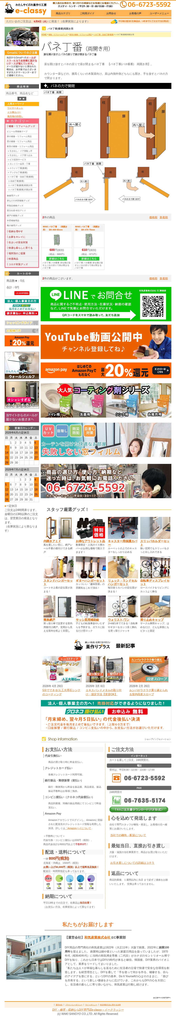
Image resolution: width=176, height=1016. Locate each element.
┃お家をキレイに (15, 236)
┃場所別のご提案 (15, 253)
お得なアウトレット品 (90, 541)
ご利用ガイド (87, 13)
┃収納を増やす (14, 231)
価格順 (153, 217)
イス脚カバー (14, 112)
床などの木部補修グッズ (18, 200)
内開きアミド (52, 541)
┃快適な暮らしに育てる (19, 247)
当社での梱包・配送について (128, 835)
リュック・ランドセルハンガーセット (122, 582)
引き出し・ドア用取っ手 (21, 151)
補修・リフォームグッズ (57, 35)
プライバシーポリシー (73, 1005)
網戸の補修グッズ (15, 215)
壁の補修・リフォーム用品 (19, 141)
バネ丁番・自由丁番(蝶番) (22, 177)
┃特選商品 (12, 258)
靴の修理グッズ (14, 225)
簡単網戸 (49, 619)
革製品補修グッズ (15, 205)
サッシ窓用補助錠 (87, 619)
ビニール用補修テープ (17, 131)
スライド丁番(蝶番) (19, 168)
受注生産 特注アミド (16, 210)
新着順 (164, 217)
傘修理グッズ (13, 195)
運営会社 (59, 1005)
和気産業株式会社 (97, 937)
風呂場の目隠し (15, 116)
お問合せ (111, 13)
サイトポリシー (91, 1005)
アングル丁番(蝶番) (19, 172)
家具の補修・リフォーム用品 (20, 146)
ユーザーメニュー (159, 13)
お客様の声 (135, 13)
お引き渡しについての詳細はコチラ (132, 862)
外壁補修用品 (13, 220)
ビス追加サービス (18, 159)
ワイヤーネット (15, 108)
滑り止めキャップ (152, 619)
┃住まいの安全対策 (17, 242)
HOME (44, 35)
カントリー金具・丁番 (20, 164)
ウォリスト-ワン (118, 619)
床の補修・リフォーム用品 (19, 136)
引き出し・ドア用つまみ (21, 155)
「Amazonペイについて (78, 828)
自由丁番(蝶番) (17, 181)
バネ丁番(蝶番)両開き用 (21, 185)
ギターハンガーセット (90, 580)
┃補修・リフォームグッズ (20, 126)
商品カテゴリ (63, 13)
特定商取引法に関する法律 (110, 1005)
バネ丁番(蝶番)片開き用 (21, 189)
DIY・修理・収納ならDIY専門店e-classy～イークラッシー (88, 1009)
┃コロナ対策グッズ (17, 264)
